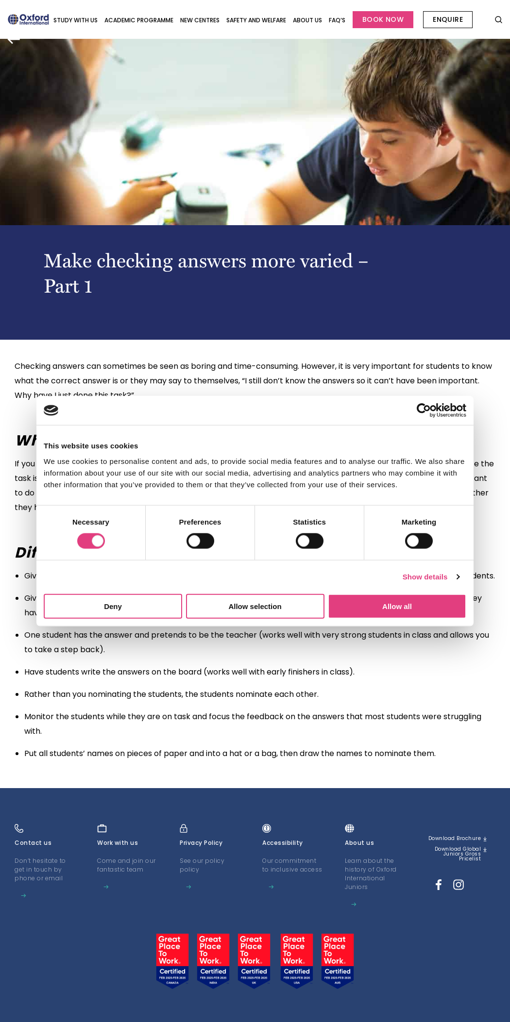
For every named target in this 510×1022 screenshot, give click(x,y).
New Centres (200, 20)
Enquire (448, 19)
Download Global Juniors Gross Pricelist (457, 862)
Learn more (38, 896)
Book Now (383, 19)
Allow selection (254, 606)
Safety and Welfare (256, 20)
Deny (113, 606)
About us (307, 20)
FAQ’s (337, 20)
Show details (425, 577)
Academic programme (138, 20)
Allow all (397, 606)
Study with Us (75, 20)
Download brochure (464, 842)
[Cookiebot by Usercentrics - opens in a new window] (423, 410)
